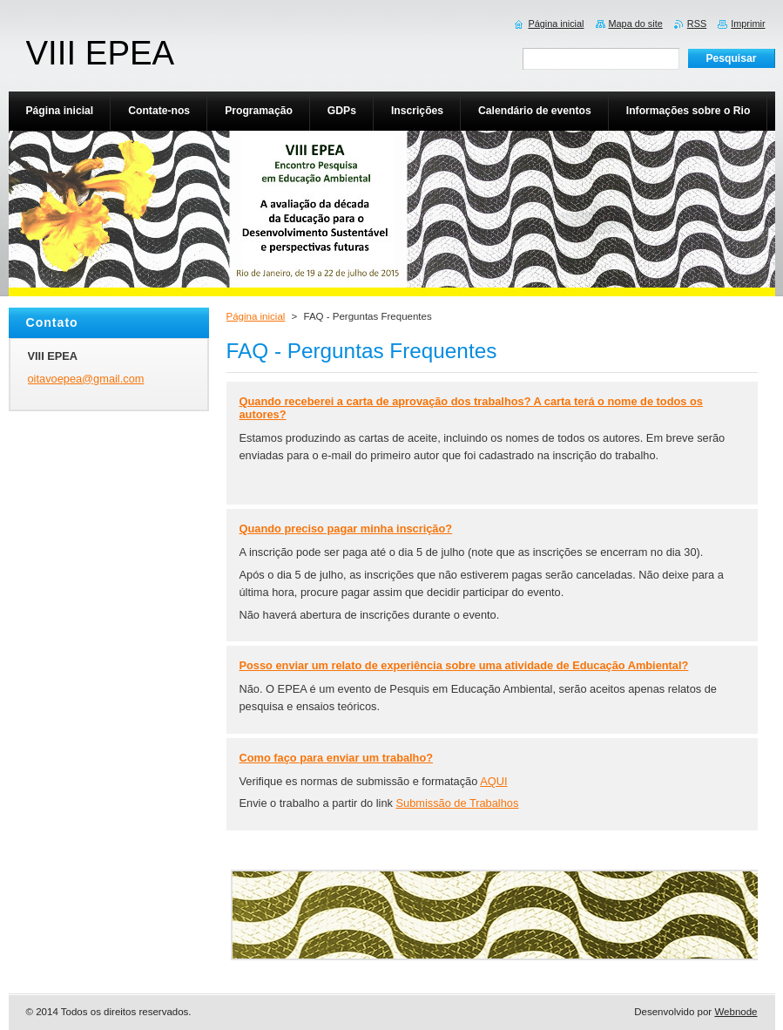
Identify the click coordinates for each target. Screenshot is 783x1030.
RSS (696, 23)
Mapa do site (636, 23)
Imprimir (748, 23)
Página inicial (256, 316)
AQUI (493, 781)
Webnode (735, 1011)
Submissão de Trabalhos (456, 803)
